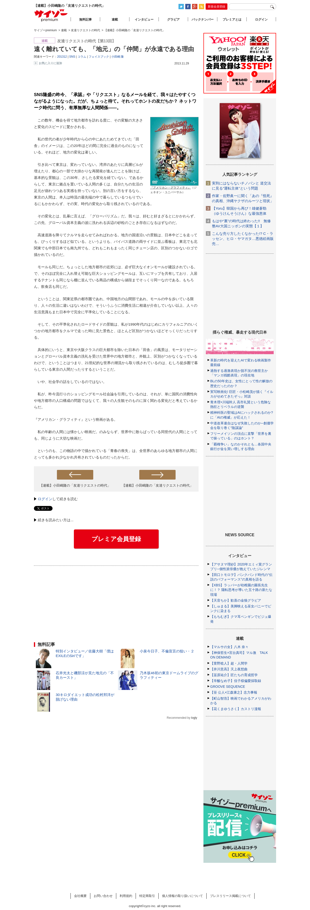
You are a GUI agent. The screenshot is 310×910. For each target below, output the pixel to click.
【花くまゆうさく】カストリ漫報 (235, 709)
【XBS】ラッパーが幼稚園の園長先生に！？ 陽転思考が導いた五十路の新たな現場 (241, 589)
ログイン (45, 499)
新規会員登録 (216, 6)
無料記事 (85, 19)
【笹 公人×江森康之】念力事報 (233, 692)
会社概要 (80, 896)
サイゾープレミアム (51, 15)
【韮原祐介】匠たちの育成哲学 (234, 675)
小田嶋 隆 (117, 56)
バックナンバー (203, 19)
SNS (72, 56)
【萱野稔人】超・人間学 (229, 663)
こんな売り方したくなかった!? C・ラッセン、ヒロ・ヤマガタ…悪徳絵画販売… (243, 238)
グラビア (173, 19)
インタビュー (144, 19)
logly (194, 717)
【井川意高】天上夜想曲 (229, 669)
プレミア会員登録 (116, 538)
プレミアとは (232, 19)
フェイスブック (99, 56)
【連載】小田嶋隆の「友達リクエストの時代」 (75, 485)
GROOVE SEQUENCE (227, 686)
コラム (82, 56)
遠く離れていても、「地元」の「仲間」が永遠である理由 (114, 49)
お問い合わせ (103, 896)
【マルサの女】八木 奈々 (229, 647)
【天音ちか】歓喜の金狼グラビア (235, 600)
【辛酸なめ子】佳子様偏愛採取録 (235, 681)
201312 (62, 56)
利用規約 (126, 896)
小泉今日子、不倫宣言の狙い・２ (167, 651)
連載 (115, 19)
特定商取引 (147, 896)
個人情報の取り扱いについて (182, 896)
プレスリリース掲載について (230, 896)
